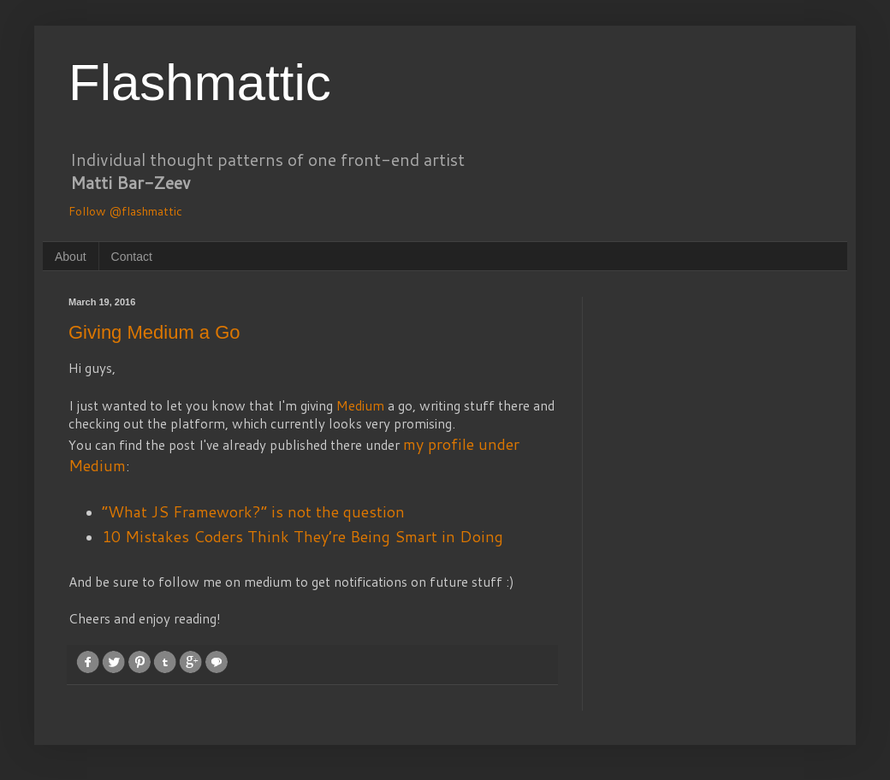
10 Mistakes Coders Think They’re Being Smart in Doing (302, 536)
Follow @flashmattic (125, 211)
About (70, 256)
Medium (360, 405)
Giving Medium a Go (154, 332)
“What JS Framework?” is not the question (253, 511)
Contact (131, 256)
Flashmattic (199, 82)
